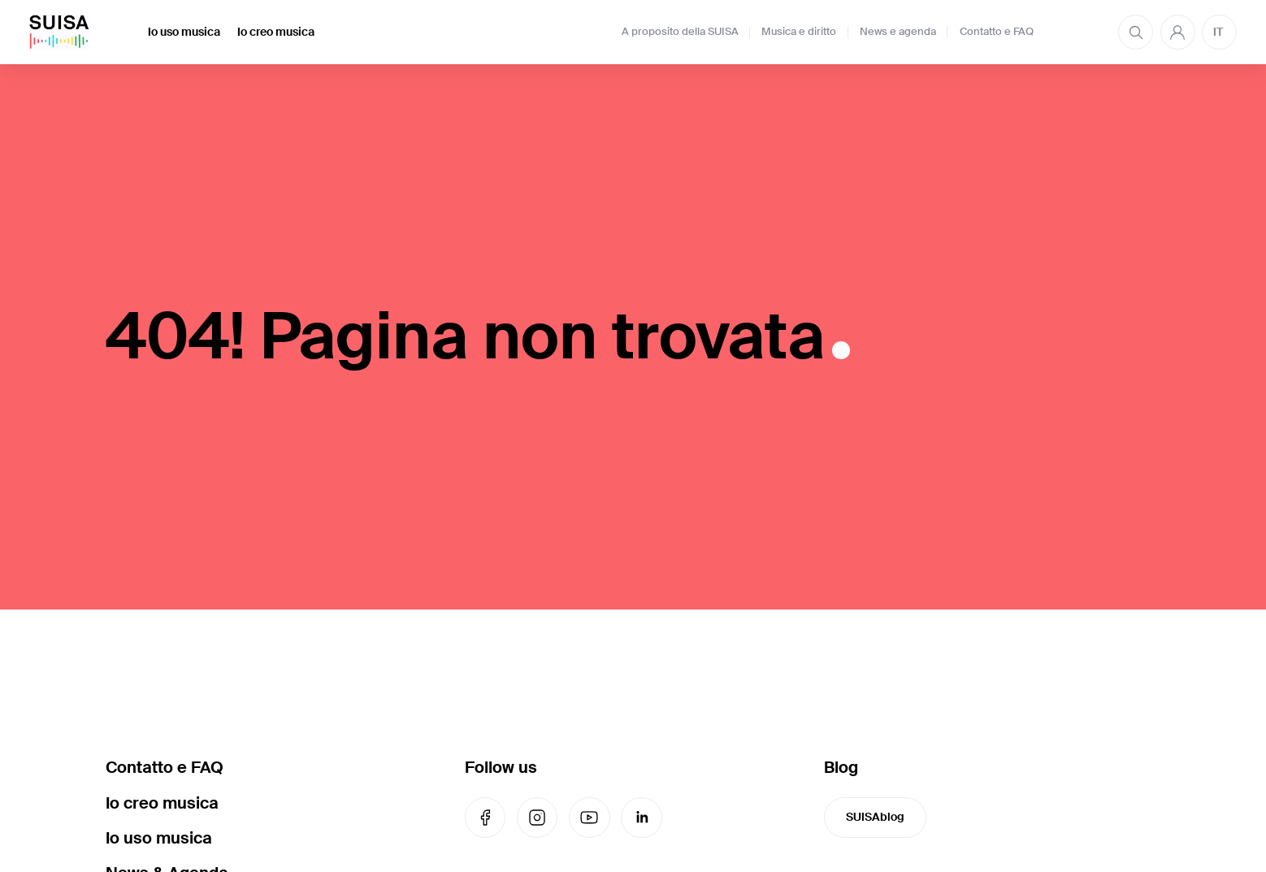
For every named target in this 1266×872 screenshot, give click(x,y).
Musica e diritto (798, 31)
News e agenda (898, 31)
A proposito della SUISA (680, 31)
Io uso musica (184, 31)
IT (1218, 31)
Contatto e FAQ (997, 31)
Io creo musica (275, 31)
